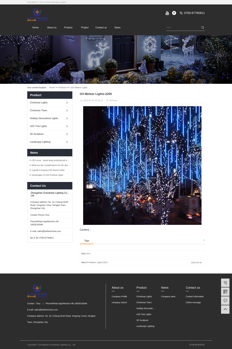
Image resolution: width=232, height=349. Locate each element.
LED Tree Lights (38, 126)
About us (52, 27)
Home (35, 27)
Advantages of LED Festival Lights (47, 175)
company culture (119, 302)
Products (62, 87)
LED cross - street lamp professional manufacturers (51, 160)
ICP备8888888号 (197, 345)
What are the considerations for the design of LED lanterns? (51, 165)
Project (84, 27)
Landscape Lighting (40, 142)
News (117, 27)
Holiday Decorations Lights (44, 118)
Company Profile (119, 296)
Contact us (101, 27)
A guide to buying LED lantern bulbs (48, 170)
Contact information (195, 296)
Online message (193, 302)
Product (68, 27)
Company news (168, 296)
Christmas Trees (38, 110)
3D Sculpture (37, 134)
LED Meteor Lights (78, 87)
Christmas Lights (38, 102)
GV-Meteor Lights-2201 (97, 262)
